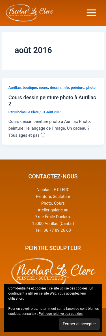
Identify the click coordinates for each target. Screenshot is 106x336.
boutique (30, 87)
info (66, 87)
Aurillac (14, 87)
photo (91, 87)
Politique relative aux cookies (61, 314)
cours (43, 87)
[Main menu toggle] (91, 13)
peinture (77, 87)
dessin (55, 87)
